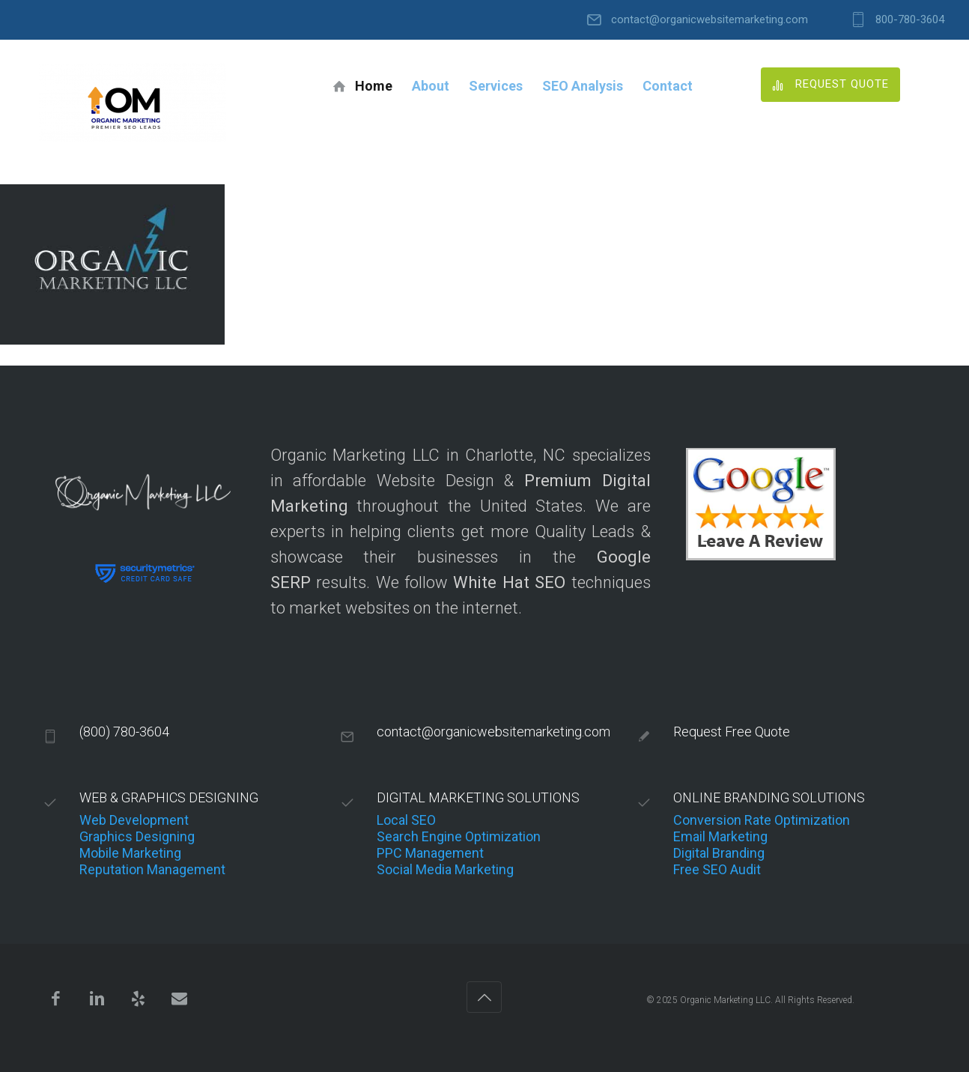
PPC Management (430, 853)
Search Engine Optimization (459, 836)
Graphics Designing (137, 836)
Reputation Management (152, 869)
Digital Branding (719, 853)
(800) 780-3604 (124, 731)
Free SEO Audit (717, 869)
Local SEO (406, 820)
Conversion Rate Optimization (761, 820)
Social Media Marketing (445, 869)
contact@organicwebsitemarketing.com (709, 19)
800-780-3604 (909, 19)
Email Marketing (720, 836)
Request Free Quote (731, 731)
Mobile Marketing (130, 853)
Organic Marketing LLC (725, 1000)
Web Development (134, 820)
